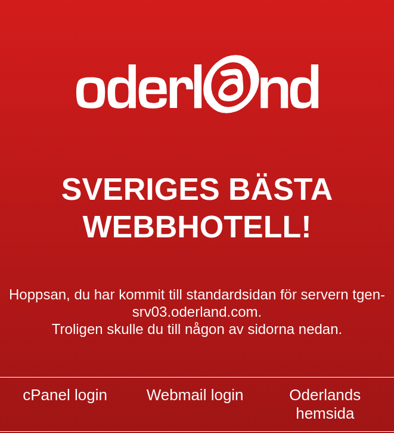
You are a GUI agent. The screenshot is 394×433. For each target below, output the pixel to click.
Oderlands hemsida (325, 404)
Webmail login (195, 395)
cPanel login (65, 395)
